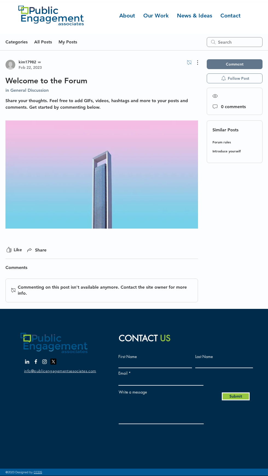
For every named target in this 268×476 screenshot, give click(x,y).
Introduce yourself (226, 151)
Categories (16, 42)
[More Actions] (194, 62)
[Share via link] (36, 250)
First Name (127, 357)
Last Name (204, 357)
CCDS (38, 472)
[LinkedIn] (27, 362)
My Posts (68, 42)
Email (122, 373)
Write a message (133, 392)
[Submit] (236, 396)
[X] (53, 362)
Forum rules (221, 142)
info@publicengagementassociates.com (60, 370)
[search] (235, 42)
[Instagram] (45, 362)
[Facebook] (36, 362)
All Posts (43, 42)
